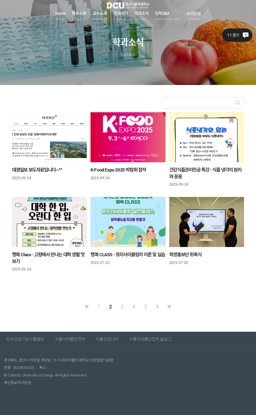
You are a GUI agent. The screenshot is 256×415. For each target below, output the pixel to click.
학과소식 (141, 16)
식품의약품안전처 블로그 (150, 339)
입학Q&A (167, 16)
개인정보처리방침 (17, 382)
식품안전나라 (107, 339)
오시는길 (193, 16)
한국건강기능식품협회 (25, 339)
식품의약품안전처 (70, 339)
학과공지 (121, 16)
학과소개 (79, 16)
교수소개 (100, 16)
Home (60, 16)
